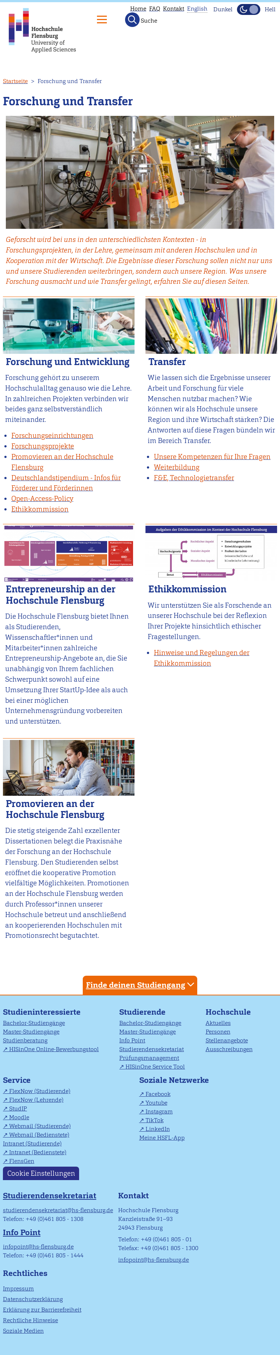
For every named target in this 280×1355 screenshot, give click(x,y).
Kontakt (173, 8)
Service (17, 1080)
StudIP (18, 1108)
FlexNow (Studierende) (39, 1091)
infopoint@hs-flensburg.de (38, 1246)
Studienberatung (25, 1040)
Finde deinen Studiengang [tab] (141, 984)
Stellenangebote (227, 1040)
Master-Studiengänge (31, 1031)
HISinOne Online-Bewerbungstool (54, 1049)
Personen (218, 1031)
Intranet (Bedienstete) (37, 1152)
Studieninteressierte (42, 1012)
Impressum (18, 1288)
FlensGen (21, 1161)
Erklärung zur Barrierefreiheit (42, 1309)
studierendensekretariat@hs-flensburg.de (58, 1210)
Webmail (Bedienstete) (39, 1135)
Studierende (142, 1012)
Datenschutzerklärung (33, 1299)
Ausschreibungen (229, 1049)
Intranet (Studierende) (32, 1143)
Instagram (159, 1111)
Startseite (15, 81)
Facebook (158, 1094)
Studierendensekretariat (151, 1049)
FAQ (154, 8)
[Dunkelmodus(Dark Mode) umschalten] (248, 9)
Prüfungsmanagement (149, 1058)
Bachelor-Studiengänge (34, 1023)
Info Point (132, 1040)
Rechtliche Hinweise (30, 1320)
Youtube (156, 1103)
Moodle (19, 1117)
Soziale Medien (23, 1331)
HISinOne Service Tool (155, 1066)
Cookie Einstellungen (41, 1173)
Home (138, 8)
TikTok (154, 1120)
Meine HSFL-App (162, 1137)
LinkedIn (157, 1129)
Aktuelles (218, 1023)
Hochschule (228, 1012)
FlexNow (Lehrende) (36, 1100)
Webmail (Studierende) (40, 1126)
